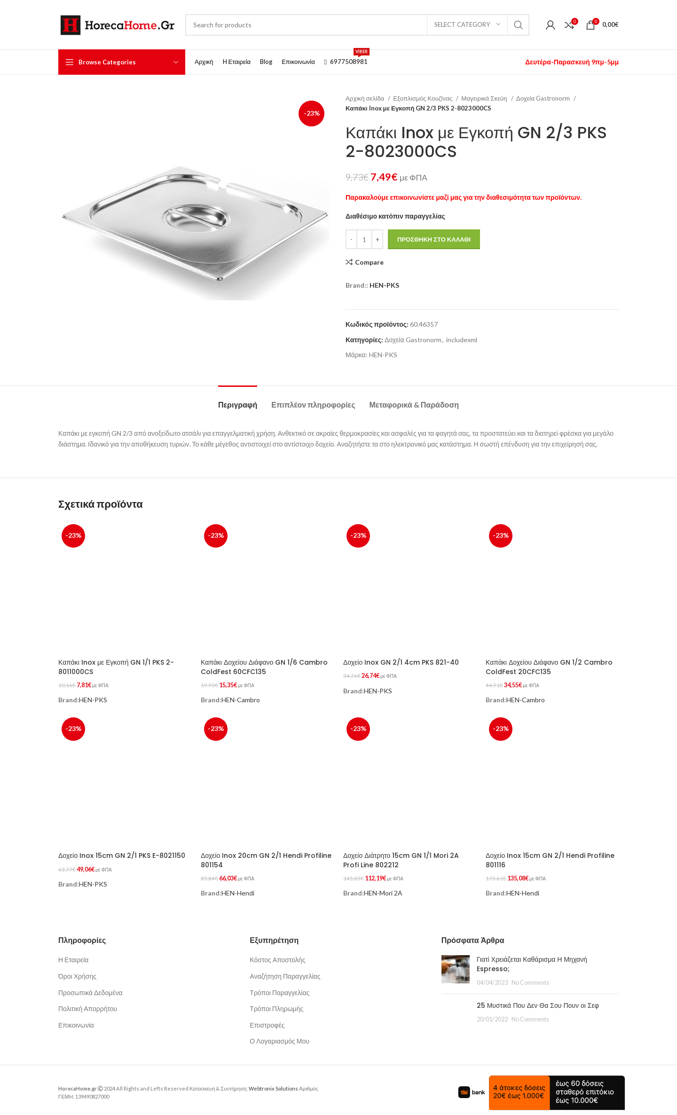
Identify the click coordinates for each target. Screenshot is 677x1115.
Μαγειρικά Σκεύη (484, 98)
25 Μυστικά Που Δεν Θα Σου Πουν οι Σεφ (538, 1000)
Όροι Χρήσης (77, 971)
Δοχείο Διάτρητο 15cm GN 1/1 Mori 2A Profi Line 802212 (401, 857)
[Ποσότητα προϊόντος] (364, 239)
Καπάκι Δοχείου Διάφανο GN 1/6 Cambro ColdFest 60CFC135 (264, 667)
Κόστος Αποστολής (277, 955)
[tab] (237, 399)
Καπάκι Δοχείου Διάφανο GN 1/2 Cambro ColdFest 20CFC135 (549, 667)
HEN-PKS (384, 285)
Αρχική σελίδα (366, 98)
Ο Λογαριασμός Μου (279, 1037)
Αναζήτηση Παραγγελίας (285, 971)
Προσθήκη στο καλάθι (434, 239)
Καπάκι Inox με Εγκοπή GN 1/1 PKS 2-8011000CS (116, 667)
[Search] (357, 25)
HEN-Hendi (237, 889)
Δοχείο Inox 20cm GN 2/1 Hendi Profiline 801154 (266, 857)
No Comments (530, 978)
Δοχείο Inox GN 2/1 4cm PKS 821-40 (401, 662)
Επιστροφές (267, 1020)
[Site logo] (117, 24)
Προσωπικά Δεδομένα (90, 988)
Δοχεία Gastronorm (543, 98)
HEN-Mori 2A (383, 889)
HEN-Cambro (240, 697)
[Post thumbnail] (455, 966)
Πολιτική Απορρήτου (87, 1004)
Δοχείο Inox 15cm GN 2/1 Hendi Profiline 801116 (550, 857)
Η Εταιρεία (73, 955)
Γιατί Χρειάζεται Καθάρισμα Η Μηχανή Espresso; (532, 959)
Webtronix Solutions (273, 1084)
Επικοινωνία (76, 1020)
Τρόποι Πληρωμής (276, 1004)
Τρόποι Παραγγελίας (279, 988)
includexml (461, 340)
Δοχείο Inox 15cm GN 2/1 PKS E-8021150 (121, 853)
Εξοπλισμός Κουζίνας (423, 98)
